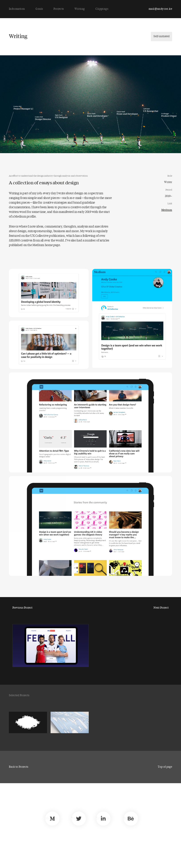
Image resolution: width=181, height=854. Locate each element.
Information (17, 9)
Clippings (101, 9)
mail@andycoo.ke (160, 9)
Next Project (161, 608)
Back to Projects (18, 767)
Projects (58, 9)
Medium (166, 210)
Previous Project (22, 608)
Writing (80, 9)
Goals (39, 9)
